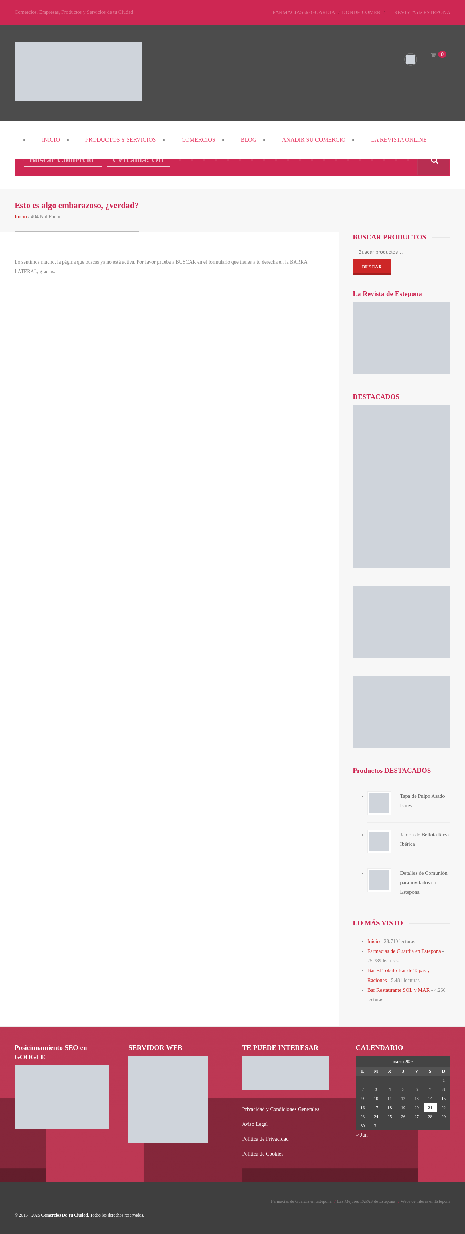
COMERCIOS (198, 140)
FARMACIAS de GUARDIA (309, 12)
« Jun (361, 1132)
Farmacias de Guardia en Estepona (402, 950)
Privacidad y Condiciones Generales (279, 1106)
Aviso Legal (254, 1121)
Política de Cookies (262, 1150)
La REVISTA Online (398, 140)
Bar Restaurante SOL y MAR (397, 988)
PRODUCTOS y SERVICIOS (120, 140)
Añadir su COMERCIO (313, 140)
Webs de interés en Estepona (425, 1197)
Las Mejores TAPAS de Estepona (366, 1197)
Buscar (372, 266)
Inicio (51, 140)
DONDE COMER (364, 12)
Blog (249, 140)
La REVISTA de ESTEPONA (420, 12)
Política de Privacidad (264, 1135)
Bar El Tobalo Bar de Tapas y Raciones (407, 969)
